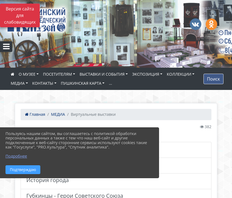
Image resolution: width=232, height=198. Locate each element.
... (110, 83)
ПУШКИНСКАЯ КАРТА (81, 83)
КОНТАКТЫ (42, 83)
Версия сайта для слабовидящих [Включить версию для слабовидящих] (20, 15)
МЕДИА (18, 83)
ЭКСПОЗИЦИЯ (145, 74)
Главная (35, 114)
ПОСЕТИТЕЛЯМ (57, 74)
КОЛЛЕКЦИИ (179, 74)
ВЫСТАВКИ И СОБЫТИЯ (102, 74)
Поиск (213, 79)
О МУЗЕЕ (27, 74)
